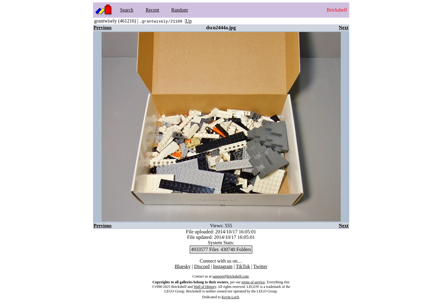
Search (127, 9)
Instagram (222, 266)
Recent (152, 9)
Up (189, 20)
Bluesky (183, 266)
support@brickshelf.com (230, 276)
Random (179, 9)
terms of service (253, 282)
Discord (202, 266)
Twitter (260, 266)
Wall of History (205, 287)
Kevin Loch (230, 297)
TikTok (243, 266)
